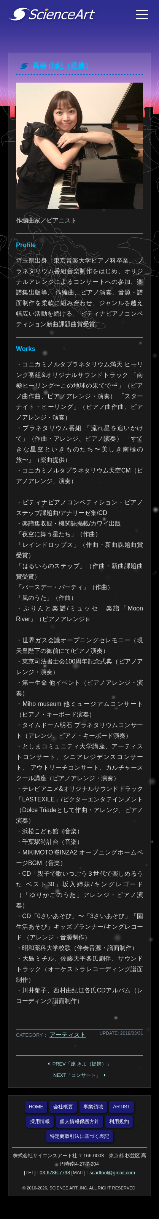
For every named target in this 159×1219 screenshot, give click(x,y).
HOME (36, 1106)
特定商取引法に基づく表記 (79, 1136)
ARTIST (121, 1106)
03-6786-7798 (55, 1172)
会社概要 (63, 1106)
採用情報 (40, 1121)
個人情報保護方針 (79, 1121)
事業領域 (93, 1106)
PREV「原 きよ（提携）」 (81, 1064)
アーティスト (67, 1034)
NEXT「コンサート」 (77, 1075)
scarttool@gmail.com (112, 1172)
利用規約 (119, 1121)
